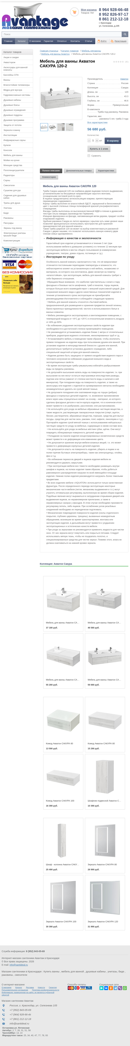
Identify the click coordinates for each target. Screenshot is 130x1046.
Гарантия (48, 40)
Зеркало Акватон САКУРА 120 (103, 921)
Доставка (30, 987)
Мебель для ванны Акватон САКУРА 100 (108, 622)
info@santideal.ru (19, 964)
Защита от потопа (13, 124)
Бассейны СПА (11, 74)
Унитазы (8, 207)
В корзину (113, 140)
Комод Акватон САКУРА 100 (60, 800)
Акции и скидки (11, 56)
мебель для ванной (72, 970)
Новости (41, 987)
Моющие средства (13, 164)
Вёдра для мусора (13, 89)
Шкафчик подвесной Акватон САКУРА (107, 800)
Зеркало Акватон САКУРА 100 (61, 921)
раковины (7, 974)
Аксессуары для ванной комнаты (16, 67)
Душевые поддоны (13, 114)
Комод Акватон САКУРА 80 (101, 743)
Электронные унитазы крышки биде (15, 233)
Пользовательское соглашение (15, 989)
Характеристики (106, 170)
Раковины (8, 217)
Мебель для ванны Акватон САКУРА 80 (66, 622)
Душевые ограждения (15, 109)
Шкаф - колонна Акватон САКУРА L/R (65, 864)
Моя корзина (89, 9)
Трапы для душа (12, 202)
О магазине (35, 40)
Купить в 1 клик (99, 148)
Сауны (7, 179)
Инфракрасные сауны (15, 139)
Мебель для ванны (13, 154)
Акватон (124, 78)
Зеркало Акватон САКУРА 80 (102, 864)
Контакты (75, 40)
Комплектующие (12, 240)
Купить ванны (51, 970)
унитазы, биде (116, 970)
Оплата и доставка (62, 41)
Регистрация (120, 40)
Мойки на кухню (12, 159)
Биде (6, 212)
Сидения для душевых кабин (15, 195)
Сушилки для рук (12, 189)
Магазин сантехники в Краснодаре (22, 970)
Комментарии (49, 176)
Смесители (9, 184)
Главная (8, 40)
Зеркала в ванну (12, 129)
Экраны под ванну (13, 227)
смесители (21, 974)
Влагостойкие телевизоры (17, 84)
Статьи (88, 40)
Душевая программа (14, 119)
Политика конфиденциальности (45, 989)
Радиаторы (9, 174)
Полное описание (51, 170)
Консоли (8, 149)
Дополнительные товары (79, 170)
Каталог (22, 40)
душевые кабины (96, 970)
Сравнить (96, 155)
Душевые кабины (12, 99)
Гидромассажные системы (17, 94)
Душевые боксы (12, 104)
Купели (7, 144)
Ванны (7, 79)
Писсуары (9, 222)
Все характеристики (97, 121)
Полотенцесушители (14, 169)
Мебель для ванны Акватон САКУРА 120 (66, 679)
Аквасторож (9, 61)
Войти (103, 40)
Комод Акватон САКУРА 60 (59, 743)
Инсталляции (10, 134)
